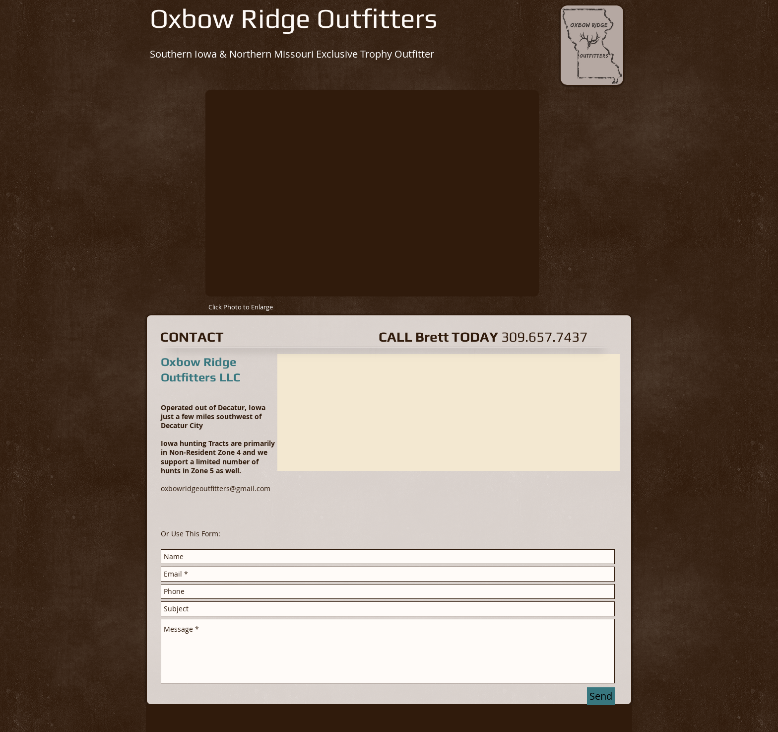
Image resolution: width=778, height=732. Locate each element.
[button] (372, 193)
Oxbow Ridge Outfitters (294, 18)
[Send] (601, 696)
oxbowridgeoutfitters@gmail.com (215, 488)
